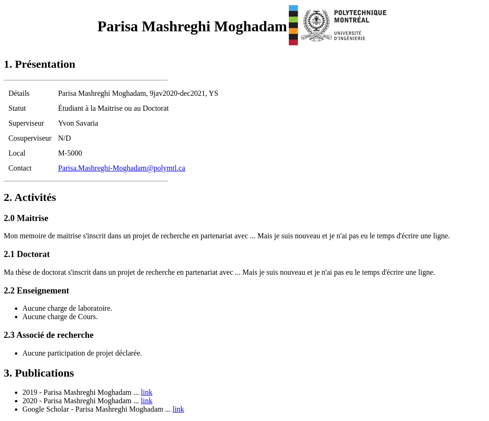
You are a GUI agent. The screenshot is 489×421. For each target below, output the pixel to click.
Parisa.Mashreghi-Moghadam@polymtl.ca (121, 168)
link (147, 392)
